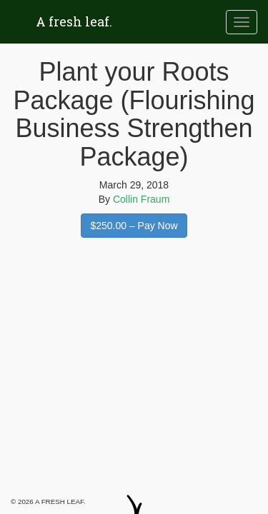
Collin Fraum (141, 199)
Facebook (122, 485)
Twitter (148, 492)
